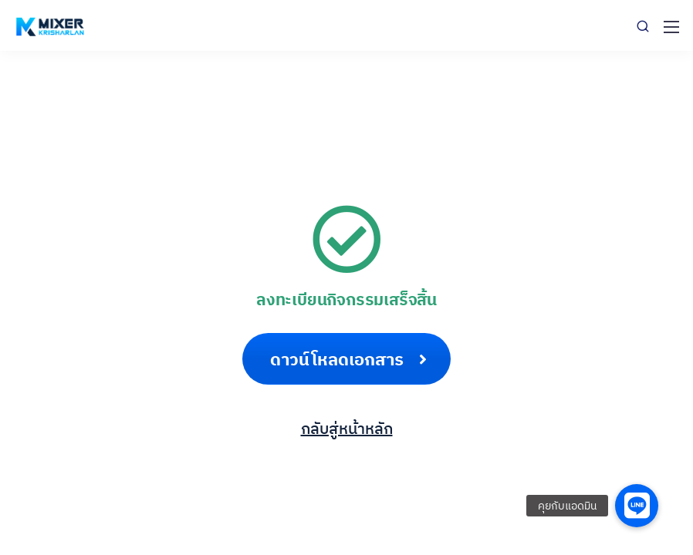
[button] (636, 505)
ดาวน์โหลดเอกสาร (348, 359)
